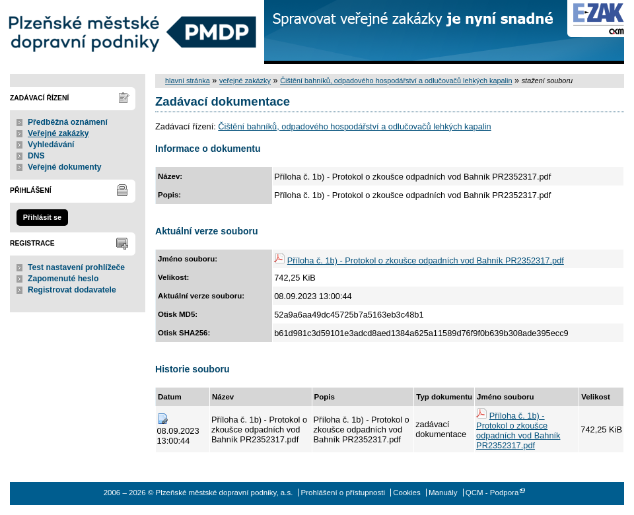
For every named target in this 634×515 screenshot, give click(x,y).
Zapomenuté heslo (63, 278)
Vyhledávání (51, 144)
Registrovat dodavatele (72, 289)
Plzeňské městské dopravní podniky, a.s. (132, 32)
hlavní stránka (187, 81)
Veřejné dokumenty (64, 167)
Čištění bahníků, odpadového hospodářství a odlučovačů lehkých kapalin (396, 81)
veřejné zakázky (245, 81)
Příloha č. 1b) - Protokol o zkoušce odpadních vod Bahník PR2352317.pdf (425, 260)
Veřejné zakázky (58, 133)
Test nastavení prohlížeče (76, 267)
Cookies (407, 493)
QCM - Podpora (492, 493)
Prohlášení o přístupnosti (343, 493)
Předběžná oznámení (68, 122)
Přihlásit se (42, 217)
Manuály (443, 493)
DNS (36, 155)
